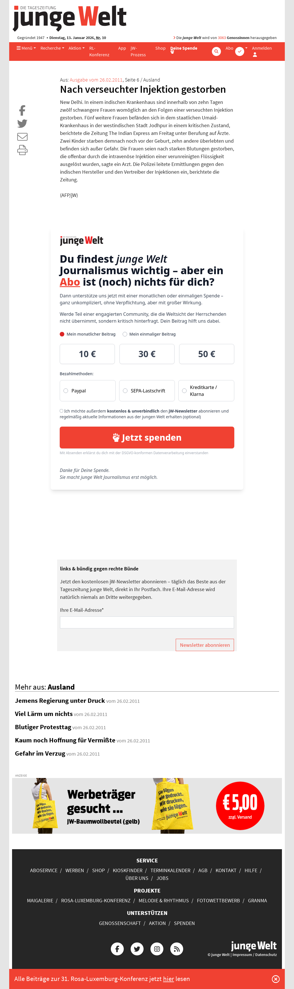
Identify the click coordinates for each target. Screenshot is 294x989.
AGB (203, 870)
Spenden (184, 923)
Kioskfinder (127, 870)
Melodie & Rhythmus (164, 900)
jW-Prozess (138, 51)
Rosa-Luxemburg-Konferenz (96, 900)
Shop (160, 48)
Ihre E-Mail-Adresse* (82, 610)
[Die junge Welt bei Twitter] (137, 948)
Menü (24, 48)
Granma (257, 900)
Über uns (136, 878)
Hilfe (251, 870)
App (122, 48)
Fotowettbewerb (218, 900)
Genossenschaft (120, 923)
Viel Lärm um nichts (44, 714)
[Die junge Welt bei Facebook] (117, 948)
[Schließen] (276, 979)
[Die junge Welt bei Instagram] (157, 948)
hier (168, 979)
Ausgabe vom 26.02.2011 (96, 79)
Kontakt (226, 870)
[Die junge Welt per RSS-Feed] (177, 948)
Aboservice (43, 870)
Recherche (50, 48)
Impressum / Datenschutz (255, 954)
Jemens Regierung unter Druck (60, 700)
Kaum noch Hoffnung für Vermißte (65, 740)
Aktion (75, 48)
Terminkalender (170, 870)
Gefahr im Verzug (40, 753)
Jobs (162, 878)
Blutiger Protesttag (43, 727)
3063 (222, 37)
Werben (74, 870)
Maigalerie (40, 900)
